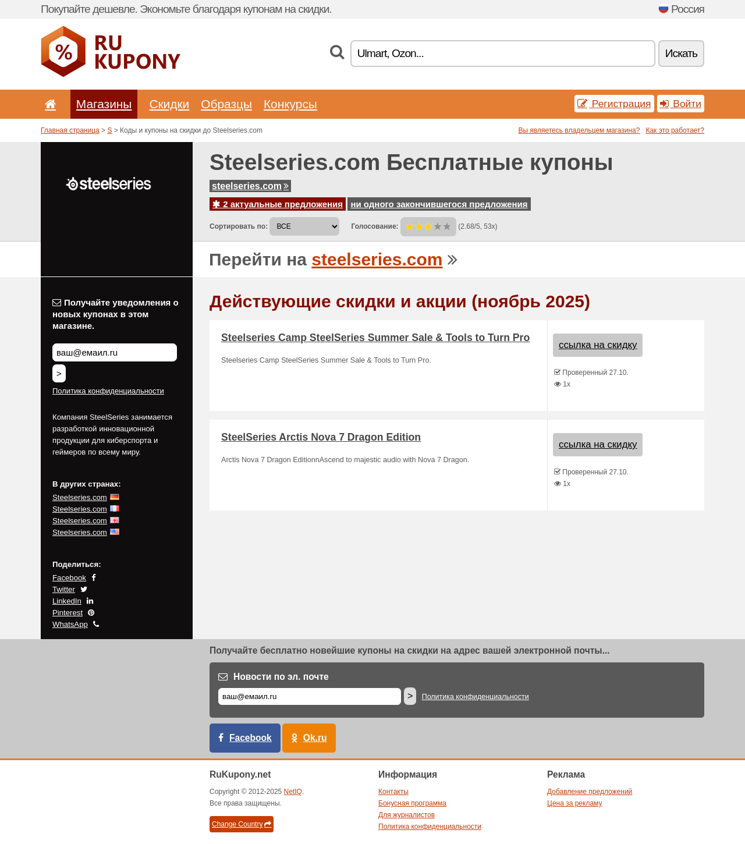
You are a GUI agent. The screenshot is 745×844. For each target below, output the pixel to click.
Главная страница (70, 130)
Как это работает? (674, 130)
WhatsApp (70, 624)
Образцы (226, 104)
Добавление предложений (589, 792)
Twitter (63, 589)
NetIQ (293, 792)
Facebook (69, 577)
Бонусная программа (412, 803)
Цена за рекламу (574, 803)
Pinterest (67, 612)
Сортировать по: (239, 226)
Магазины (104, 104)
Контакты (393, 792)
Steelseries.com (79, 497)
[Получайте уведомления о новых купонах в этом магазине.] (114, 352)
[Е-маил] (309, 696)
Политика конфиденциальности (108, 390)
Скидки (169, 104)
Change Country (241, 824)
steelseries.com (250, 186)
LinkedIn (66, 601)
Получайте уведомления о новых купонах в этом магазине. (115, 314)
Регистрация (614, 103)
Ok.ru (315, 738)
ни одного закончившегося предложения (438, 204)
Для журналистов (406, 815)
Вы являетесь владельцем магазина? (579, 130)
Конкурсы (290, 104)
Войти (681, 103)
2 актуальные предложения (277, 204)
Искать (681, 53)
